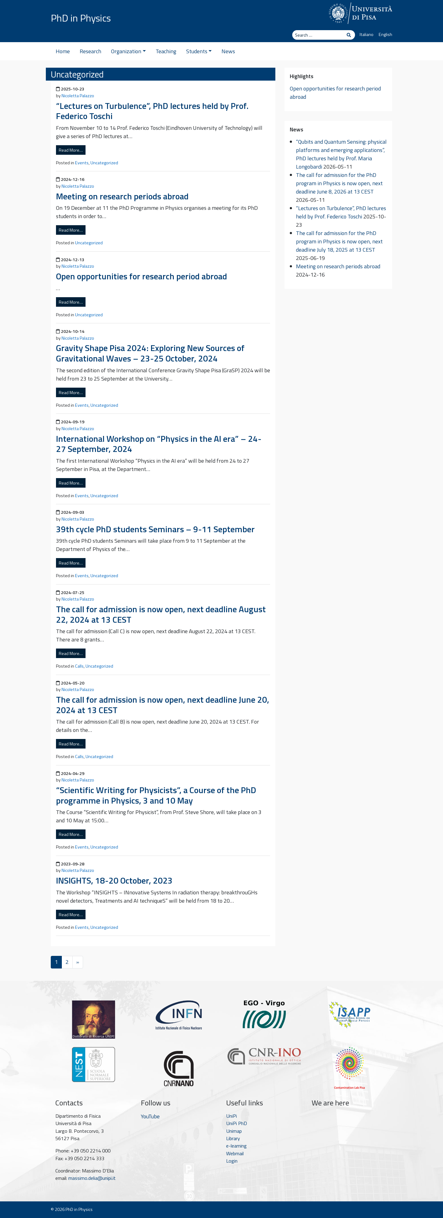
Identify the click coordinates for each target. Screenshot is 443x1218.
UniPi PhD (236, 1123)
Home (63, 51)
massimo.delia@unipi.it (92, 1178)
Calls (79, 666)
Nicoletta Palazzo (78, 95)
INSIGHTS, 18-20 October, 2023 (114, 880)
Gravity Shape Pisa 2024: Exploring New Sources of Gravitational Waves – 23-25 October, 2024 (150, 353)
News (228, 51)
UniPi (231, 1116)
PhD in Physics (81, 17)
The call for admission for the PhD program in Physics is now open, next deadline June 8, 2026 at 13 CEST (339, 183)
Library (233, 1138)
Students (199, 51)
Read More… (71, 150)
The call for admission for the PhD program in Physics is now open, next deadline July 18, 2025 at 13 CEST (339, 241)
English (385, 34)
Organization (128, 51)
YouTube (150, 1116)
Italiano (366, 34)
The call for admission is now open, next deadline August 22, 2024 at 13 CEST (161, 614)
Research (90, 51)
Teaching (166, 51)
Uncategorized (104, 162)
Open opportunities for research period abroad (141, 276)
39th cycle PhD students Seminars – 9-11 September (155, 529)
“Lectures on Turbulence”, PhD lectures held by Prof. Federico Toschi (152, 111)
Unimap (234, 1131)
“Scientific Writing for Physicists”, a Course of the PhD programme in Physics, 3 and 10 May (156, 795)
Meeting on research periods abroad (122, 196)
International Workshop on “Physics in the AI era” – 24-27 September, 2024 (158, 444)
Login (231, 1160)
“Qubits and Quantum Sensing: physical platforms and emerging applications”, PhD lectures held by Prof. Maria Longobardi (341, 154)
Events (82, 162)
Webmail (235, 1153)
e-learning (236, 1145)
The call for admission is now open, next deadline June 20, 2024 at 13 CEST (162, 705)
